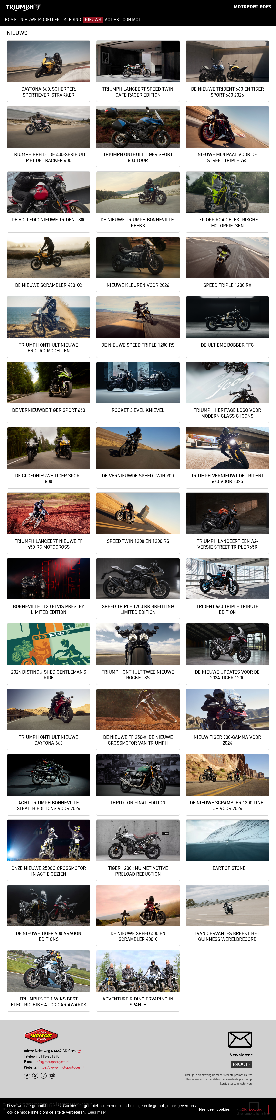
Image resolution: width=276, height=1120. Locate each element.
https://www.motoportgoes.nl (61, 1067)
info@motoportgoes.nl (52, 1061)
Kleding (72, 19)
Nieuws (93, 19)
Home (11, 19)
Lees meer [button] (97, 1112)
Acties (112, 19)
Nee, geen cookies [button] (214, 1109)
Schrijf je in (241, 1064)
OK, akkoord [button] (251, 1109)
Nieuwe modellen (40, 19)
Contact (132, 19)
